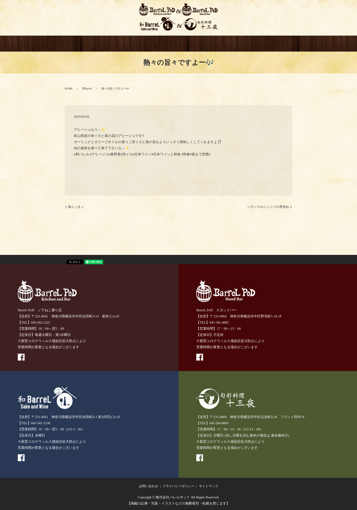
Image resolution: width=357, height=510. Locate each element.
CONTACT (248, 44)
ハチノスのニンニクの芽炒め (268, 207)
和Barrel (87, 88)
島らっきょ (76, 207)
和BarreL (163, 44)
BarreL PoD (107, 44)
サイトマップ (208, 486)
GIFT (220, 44)
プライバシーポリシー (178, 486)
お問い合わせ (148, 486)
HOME (79, 44)
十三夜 (192, 44)
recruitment (277, 44)
